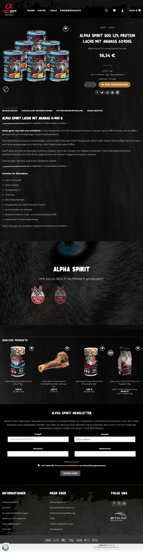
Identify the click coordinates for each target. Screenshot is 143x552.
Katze (42, 10)
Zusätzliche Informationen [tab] (37, 111)
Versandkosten (117, 74)
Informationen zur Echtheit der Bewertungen (107, 549)
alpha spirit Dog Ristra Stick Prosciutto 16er (89, 382)
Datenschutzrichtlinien (67, 465)
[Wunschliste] (114, 10)
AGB (52, 518)
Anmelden (70, 473)
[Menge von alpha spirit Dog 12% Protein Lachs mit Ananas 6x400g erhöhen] (94, 84)
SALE (53, 10)
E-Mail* (38, 434)
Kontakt (6, 529)
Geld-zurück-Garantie (14, 518)
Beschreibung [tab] (10, 111)
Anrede (105, 434)
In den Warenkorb (114, 84)
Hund (31, 10)
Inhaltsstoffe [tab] (95, 111)
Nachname (105, 448)
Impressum (56, 529)
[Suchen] (106, 10)
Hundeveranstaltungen (15, 513)
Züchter (6, 507)
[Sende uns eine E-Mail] (124, 503)
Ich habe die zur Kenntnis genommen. (73, 465)
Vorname (38, 448)
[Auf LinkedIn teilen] (117, 92)
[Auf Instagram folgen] (119, 503)
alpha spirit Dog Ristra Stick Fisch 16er (18, 382)
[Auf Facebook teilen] (97, 92)
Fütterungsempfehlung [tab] (69, 111)
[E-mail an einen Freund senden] (107, 92)
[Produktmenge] (90, 84)
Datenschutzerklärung (62, 513)
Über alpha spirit (11, 524)
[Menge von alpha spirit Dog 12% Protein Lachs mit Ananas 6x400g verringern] (85, 84)
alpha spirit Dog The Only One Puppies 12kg (124, 382)
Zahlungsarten (58, 502)
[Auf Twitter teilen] (102, 92)
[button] (122, 10)
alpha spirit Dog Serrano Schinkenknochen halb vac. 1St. (54, 384)
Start (103, 28)
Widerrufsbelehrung (61, 524)
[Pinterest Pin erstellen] (112, 92)
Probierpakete (70, 10)
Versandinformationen (62, 507)
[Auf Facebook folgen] (114, 503)
